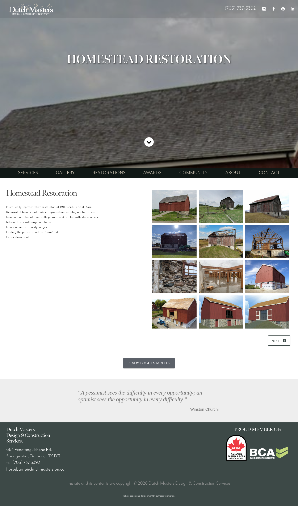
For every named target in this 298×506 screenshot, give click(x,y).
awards (152, 172)
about (233, 172)
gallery (65, 172)
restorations (109, 172)
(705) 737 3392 (26, 462)
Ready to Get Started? (149, 363)
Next (275, 341)
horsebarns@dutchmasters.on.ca (35, 469)
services (28, 172)
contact (269, 172)
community (193, 172)
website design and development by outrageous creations (149, 495)
